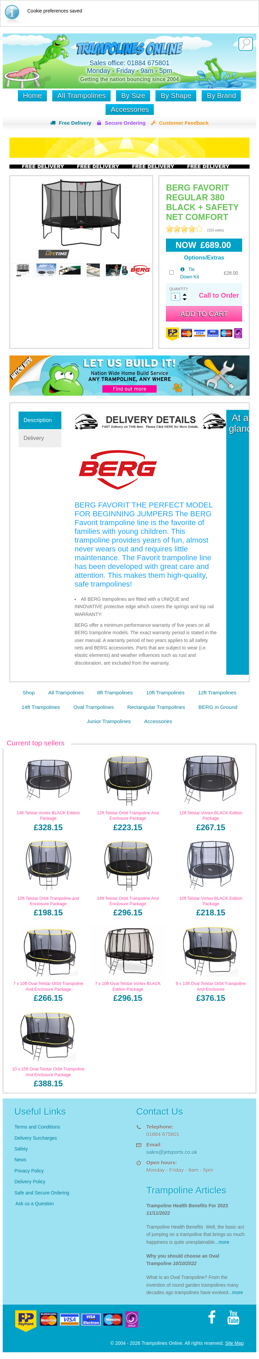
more (224, 1242)
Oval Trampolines (94, 707)
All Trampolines (81, 95)
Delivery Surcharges (36, 1138)
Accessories (130, 109)
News (20, 1159)
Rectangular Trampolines (156, 707)
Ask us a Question (35, 1203)
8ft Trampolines (115, 692)
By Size (133, 95)
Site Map (234, 1343)
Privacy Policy (29, 1170)
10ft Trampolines (165, 692)
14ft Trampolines (41, 707)
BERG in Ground (218, 707)
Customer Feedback (184, 123)
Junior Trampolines (109, 721)
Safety (21, 1149)
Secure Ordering (125, 123)
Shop (29, 692)
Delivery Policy (30, 1181)
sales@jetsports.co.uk (171, 1152)
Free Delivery (75, 123)
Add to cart (204, 314)
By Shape (176, 95)
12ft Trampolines (217, 692)
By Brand (221, 95)
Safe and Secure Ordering (42, 1192)
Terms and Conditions (37, 1127)
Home (32, 95)
